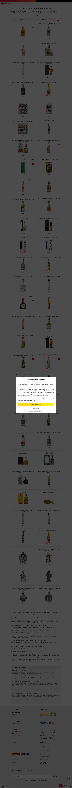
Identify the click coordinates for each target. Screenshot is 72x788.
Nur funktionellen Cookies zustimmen (36, 406)
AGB (42, 411)
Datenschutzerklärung (33, 411)
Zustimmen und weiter (36, 404)
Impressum (39, 411)
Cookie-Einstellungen (36, 408)
